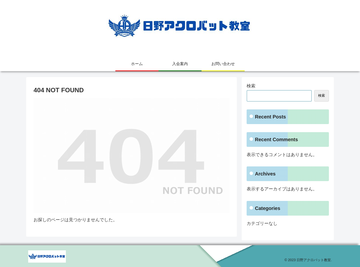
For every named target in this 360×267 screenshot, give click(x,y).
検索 (251, 85)
